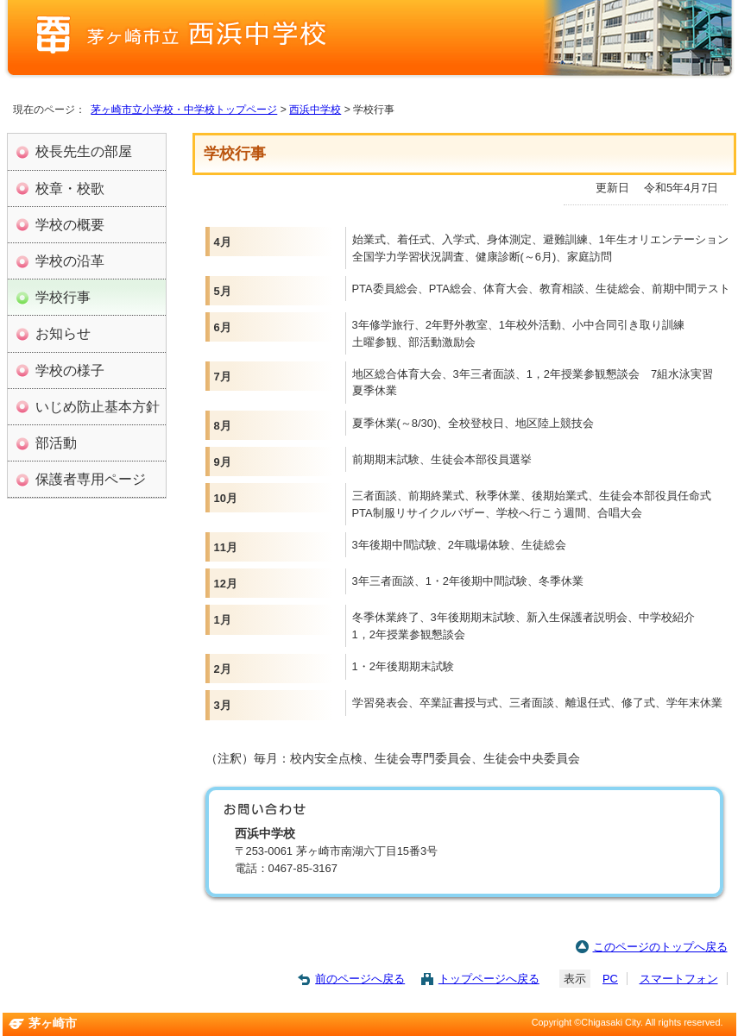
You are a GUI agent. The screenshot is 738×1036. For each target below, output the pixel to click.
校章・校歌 (69, 188)
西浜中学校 (315, 110)
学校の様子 (69, 370)
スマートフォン (679, 978)
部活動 (56, 442)
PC (610, 978)
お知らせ (63, 333)
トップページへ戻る (488, 978)
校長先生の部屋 (83, 151)
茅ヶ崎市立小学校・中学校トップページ (184, 110)
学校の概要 (69, 224)
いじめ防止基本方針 (97, 406)
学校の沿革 (69, 260)
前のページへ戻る (360, 978)
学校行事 (63, 297)
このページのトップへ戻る (660, 946)
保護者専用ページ (90, 479)
